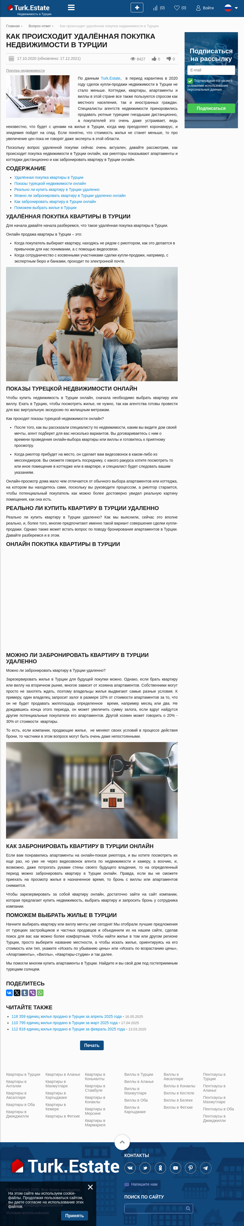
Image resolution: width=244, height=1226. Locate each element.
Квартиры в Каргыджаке (56, 1095)
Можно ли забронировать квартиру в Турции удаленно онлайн (70, 195)
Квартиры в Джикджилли (17, 1114)
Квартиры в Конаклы (95, 1099)
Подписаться (211, 108)
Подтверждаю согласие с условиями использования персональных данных (209, 85)
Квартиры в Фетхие (62, 1116)
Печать (92, 1045)
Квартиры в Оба (20, 1104)
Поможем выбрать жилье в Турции (45, 207)
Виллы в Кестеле (179, 1093)
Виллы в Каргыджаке (135, 1109)
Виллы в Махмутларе (135, 1090)
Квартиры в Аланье (62, 1074)
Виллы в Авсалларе (173, 1076)
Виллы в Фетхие (178, 1107)
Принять (74, 1215)
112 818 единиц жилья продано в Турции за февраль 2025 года (68, 1029)
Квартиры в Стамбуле (95, 1088)
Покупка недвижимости (25, 70)
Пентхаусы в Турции (214, 1076)
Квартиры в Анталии (16, 1083)
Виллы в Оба (136, 1100)
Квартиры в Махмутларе (56, 1083)
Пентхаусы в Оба (218, 1109)
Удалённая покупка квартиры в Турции (48, 177)
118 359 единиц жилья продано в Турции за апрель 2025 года (67, 1016)
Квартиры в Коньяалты (95, 1076)
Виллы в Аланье (139, 1081)
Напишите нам (144, 1184)
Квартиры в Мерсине (95, 1111)
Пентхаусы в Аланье (214, 1088)
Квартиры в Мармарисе (95, 1122)
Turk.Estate (110, 78)
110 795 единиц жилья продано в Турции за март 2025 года (65, 1023)
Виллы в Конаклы (179, 1086)
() (162, 7)
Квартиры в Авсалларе (16, 1095)
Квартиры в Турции (23, 1074)
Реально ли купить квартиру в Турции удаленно (57, 189)
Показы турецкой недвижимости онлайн (50, 183)
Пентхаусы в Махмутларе (214, 1099)
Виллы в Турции (138, 1074)
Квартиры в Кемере (55, 1106)
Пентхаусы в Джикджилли (214, 1118)
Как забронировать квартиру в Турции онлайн (55, 201)
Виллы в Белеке (178, 1100)
